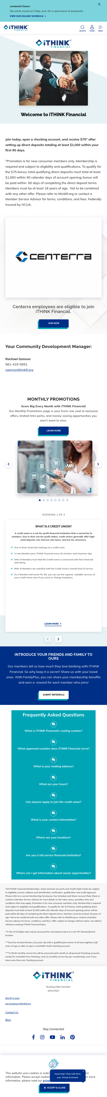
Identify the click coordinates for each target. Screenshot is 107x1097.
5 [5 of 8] (55, 500)
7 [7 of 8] (63, 500)
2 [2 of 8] (44, 500)
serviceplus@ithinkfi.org (18, 1003)
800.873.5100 (12, 998)
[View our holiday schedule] (28, 16)
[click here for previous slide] (8, 464)
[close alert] (99, 4)
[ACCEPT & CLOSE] (53, 1089)
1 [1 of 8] (40, 500)
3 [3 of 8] (48, 500)
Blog (8, 1020)
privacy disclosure (55, 1080)
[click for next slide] (58, 639)
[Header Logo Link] (16, 29)
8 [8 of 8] (67, 500)
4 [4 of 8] (51, 500)
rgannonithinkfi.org (19, 370)
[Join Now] (53, 325)
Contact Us (11, 1012)
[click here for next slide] (98, 464)
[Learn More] (53, 432)
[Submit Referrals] (53, 696)
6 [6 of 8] (59, 500)
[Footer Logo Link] (53, 976)
